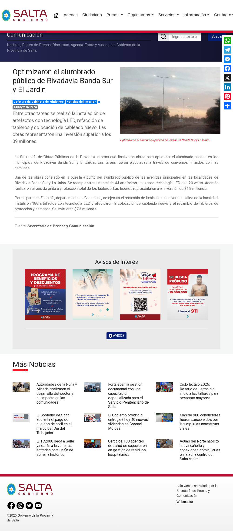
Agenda (71, 14)
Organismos (139, 14)
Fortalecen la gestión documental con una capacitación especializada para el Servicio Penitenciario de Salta (128, 395)
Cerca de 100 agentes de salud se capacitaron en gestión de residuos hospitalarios (127, 448)
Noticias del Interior (81, 101)
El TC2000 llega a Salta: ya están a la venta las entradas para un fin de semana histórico (56, 448)
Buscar (217, 36)
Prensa (113, 14)
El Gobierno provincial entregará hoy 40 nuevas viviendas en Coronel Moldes (128, 422)
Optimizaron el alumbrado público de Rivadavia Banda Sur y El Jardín (63, 80)
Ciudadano (92, 14)
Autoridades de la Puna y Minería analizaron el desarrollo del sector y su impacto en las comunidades (57, 393)
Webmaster (184, 502)
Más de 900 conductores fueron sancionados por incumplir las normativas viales (200, 422)
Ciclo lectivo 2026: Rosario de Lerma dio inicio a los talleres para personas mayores (199, 391)
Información (194, 14)
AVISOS (116, 336)
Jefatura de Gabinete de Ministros (38, 101)
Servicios (167, 14)
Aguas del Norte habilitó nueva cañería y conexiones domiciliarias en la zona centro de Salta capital (200, 450)
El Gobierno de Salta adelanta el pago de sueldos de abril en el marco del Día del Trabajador (54, 424)
